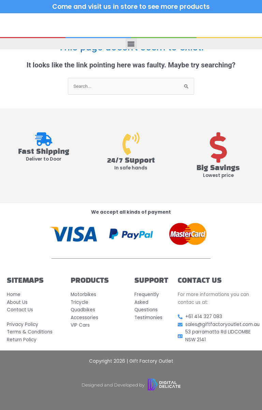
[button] (131, 43)
